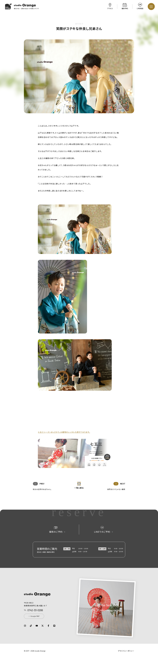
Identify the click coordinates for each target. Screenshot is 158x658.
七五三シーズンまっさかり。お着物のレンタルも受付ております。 (64, 432)
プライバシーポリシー (126, 651)
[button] (22, 7)
